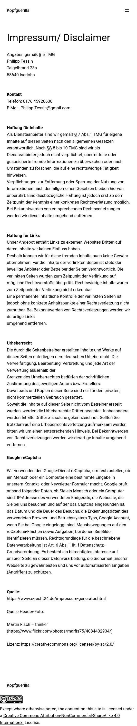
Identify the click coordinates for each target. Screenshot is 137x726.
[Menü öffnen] (127, 10)
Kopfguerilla (18, 10)
